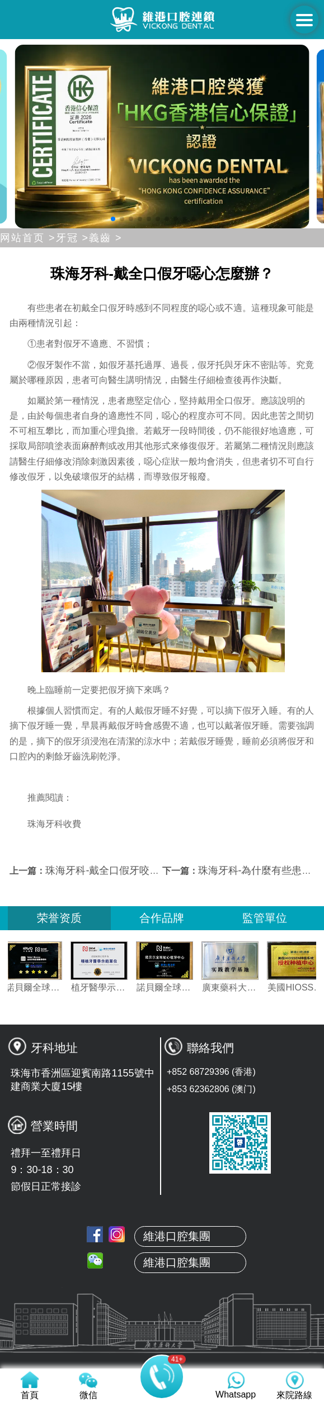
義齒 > (106, 237)
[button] (113, 219)
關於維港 (162, 1293)
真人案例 (162, 1345)
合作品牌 (161, 918)
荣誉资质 (59, 918)
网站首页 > (28, 237)
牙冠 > (73, 237)
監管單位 (264, 918)
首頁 (162, 1267)
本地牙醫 (162, 1319)
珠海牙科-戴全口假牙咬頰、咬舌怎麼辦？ (137, 870)
